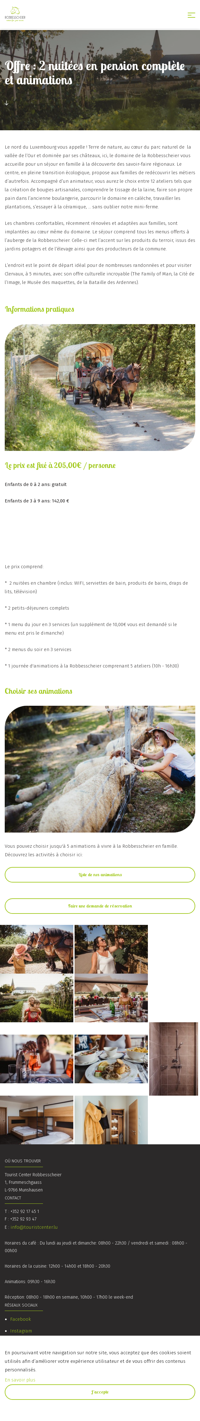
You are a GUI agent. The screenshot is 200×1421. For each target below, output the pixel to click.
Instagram (21, 1331)
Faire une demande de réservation (100, 906)
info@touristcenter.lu (34, 1227)
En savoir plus (20, 1380)
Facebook (20, 1319)
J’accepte (100, 1392)
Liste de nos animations (100, 874)
